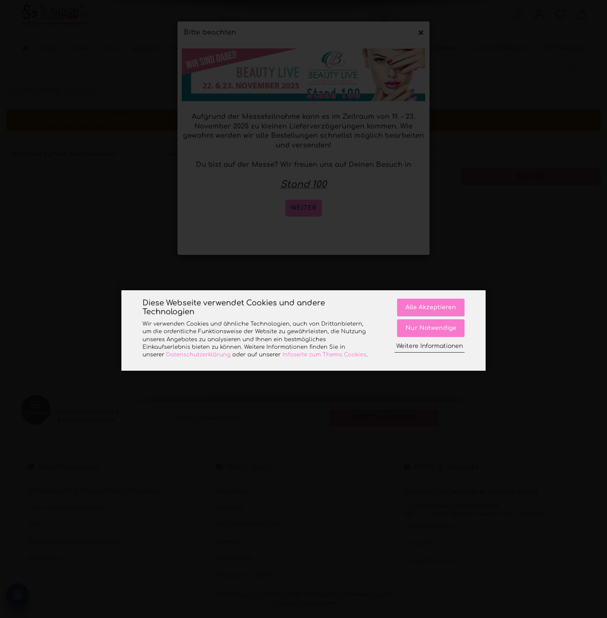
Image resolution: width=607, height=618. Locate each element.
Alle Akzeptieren (431, 307)
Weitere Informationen (429, 346)
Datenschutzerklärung (198, 355)
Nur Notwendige (431, 328)
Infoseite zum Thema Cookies (324, 355)
